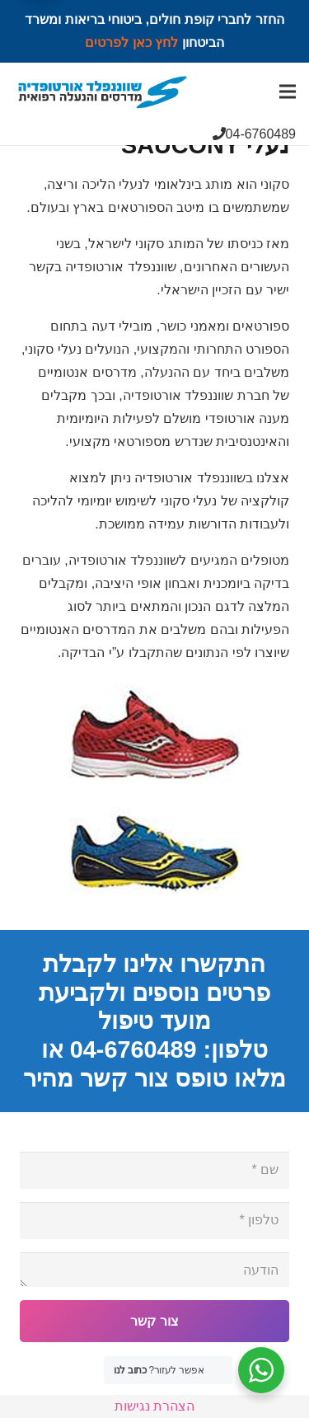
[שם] (154, 1170)
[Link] (102, 91)
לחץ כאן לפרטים (131, 42)
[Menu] (288, 91)
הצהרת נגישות (154, 1406)
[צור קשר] (154, 1321)
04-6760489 (254, 134)
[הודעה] (154, 1269)
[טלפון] (154, 1220)
